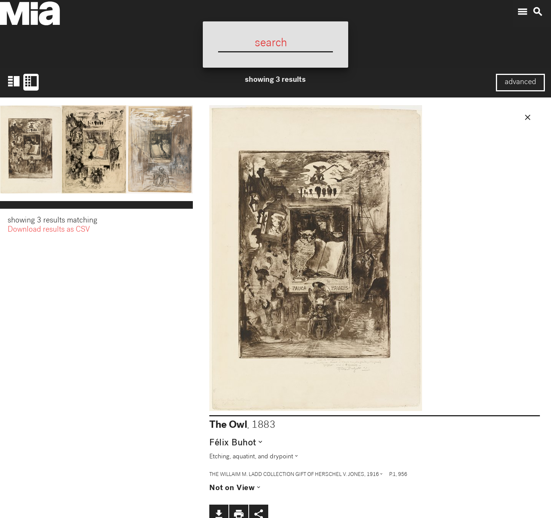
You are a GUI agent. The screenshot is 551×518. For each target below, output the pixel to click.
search (537, 12)
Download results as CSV (49, 231)
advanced (520, 82)
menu (522, 12)
